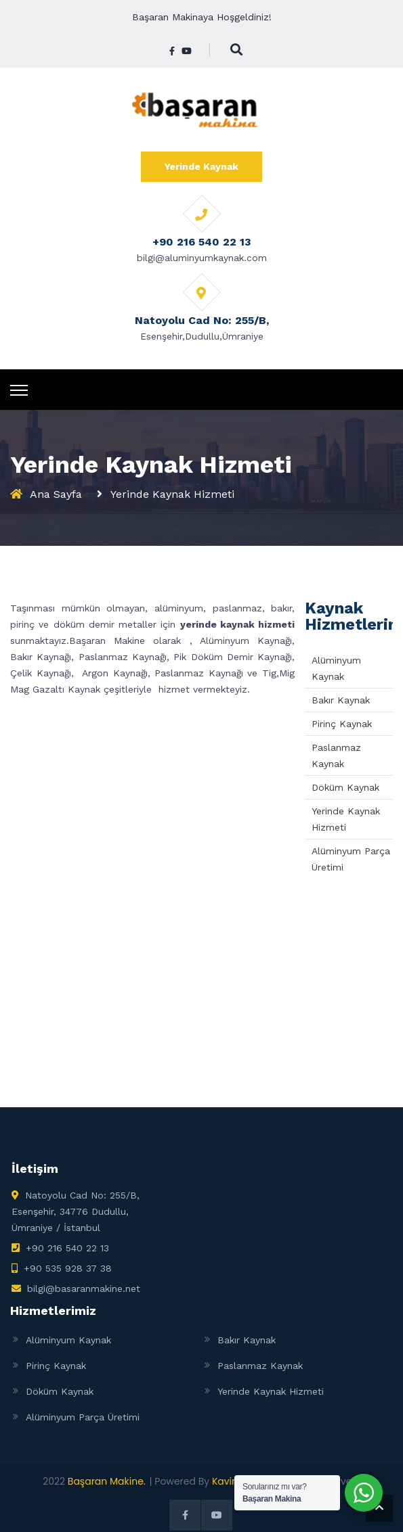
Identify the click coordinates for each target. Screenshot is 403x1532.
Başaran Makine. (107, 1481)
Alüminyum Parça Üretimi (83, 1417)
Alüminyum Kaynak (68, 1339)
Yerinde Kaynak (201, 166)
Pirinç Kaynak (342, 723)
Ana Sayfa (56, 494)
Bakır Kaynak (341, 700)
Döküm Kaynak (345, 787)
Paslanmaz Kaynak (260, 1365)
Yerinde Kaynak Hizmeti (270, 1391)
